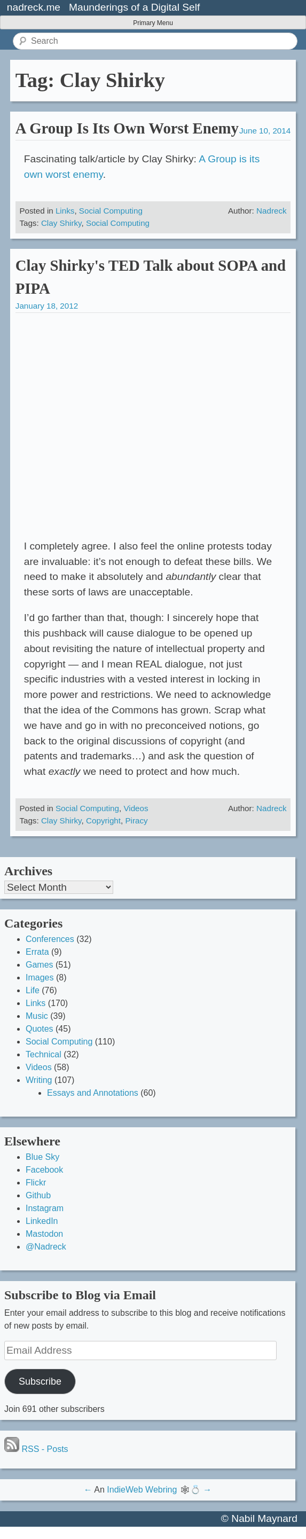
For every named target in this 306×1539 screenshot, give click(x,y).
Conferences (50, 939)
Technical (43, 1054)
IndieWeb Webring (142, 1489)
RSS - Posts (36, 1449)
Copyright (103, 820)
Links (65, 210)
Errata (37, 951)
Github (38, 1195)
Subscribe (40, 1381)
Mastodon (44, 1233)
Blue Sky (42, 1156)
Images (39, 977)
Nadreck (271, 210)
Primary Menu (153, 23)
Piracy (136, 820)
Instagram (45, 1208)
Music (37, 1015)
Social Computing (111, 210)
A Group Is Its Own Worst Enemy (127, 128)
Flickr (36, 1182)
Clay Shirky (61, 222)
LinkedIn (42, 1221)
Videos (135, 808)
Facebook (44, 1169)
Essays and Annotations (92, 1092)
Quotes (39, 1028)
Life (33, 990)
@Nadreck (46, 1246)
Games (39, 964)
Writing (39, 1080)
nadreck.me (33, 7)
